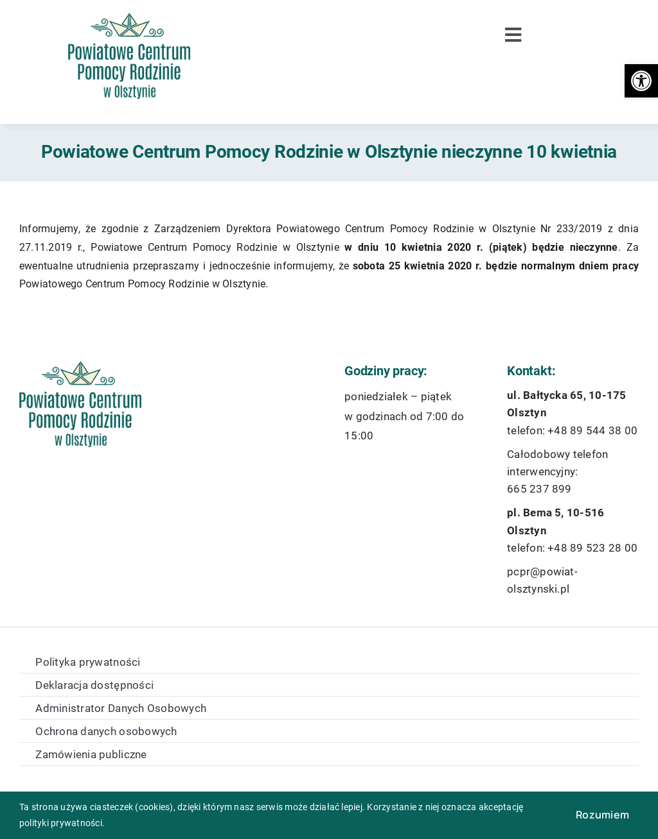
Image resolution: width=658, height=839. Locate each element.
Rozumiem (602, 815)
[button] (641, 80)
